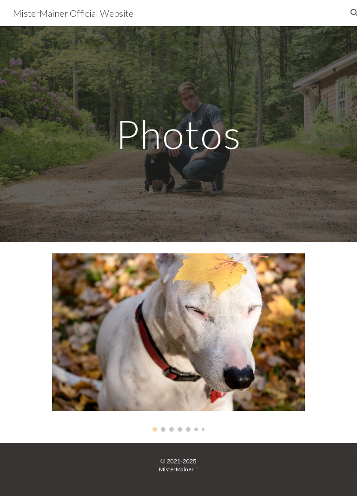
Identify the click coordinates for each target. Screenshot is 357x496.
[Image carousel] (178, 342)
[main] (178, 133)
